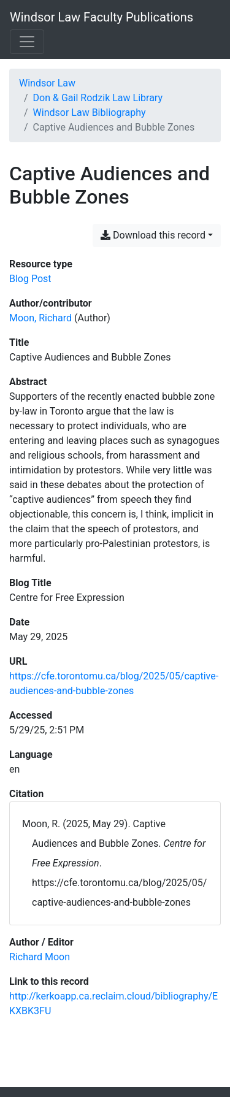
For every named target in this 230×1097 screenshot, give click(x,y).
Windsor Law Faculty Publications (101, 17)
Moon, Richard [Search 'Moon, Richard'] (40, 318)
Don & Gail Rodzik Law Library (98, 98)
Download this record (153, 235)
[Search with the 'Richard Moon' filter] (39, 957)
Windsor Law (47, 83)
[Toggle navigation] (27, 41)
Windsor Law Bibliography (89, 112)
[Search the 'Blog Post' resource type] (30, 279)
